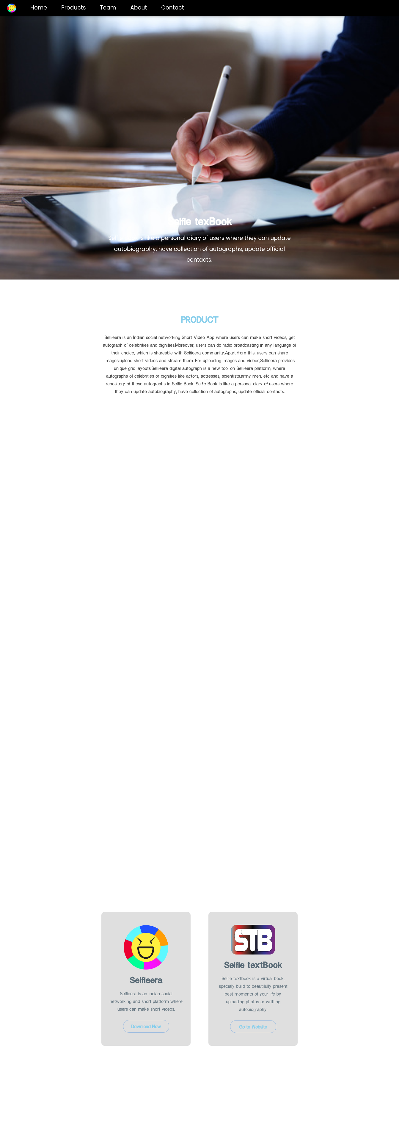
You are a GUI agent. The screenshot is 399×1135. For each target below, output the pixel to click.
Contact (172, 8)
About (138, 8)
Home (38, 8)
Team (108, 8)
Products (73, 8)
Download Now (146, 1026)
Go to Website (253, 1026)
